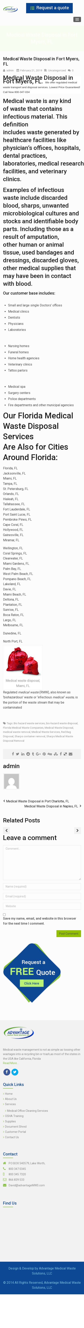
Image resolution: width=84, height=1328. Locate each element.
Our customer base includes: (29, 293)
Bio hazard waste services (29, 723)
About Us (11, 1099)
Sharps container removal (30, 736)
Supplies (10, 1121)
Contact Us (12, 1137)
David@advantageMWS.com (27, 1185)
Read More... (11, 1063)
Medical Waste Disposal (59, 727)
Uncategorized (57, 70)
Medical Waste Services (46, 731)
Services (10, 1104)
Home (9, 1093)
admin (10, 70)
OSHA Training (14, 1116)
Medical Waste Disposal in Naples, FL (51, 806)
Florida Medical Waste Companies (23, 727)
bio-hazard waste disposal (62, 723)
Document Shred (16, 1126)
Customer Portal (15, 1131)
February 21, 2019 (31, 70)
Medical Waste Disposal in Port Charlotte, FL (37, 801)
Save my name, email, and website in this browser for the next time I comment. (39, 921)
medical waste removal (16, 731)
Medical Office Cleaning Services (27, 1110)
